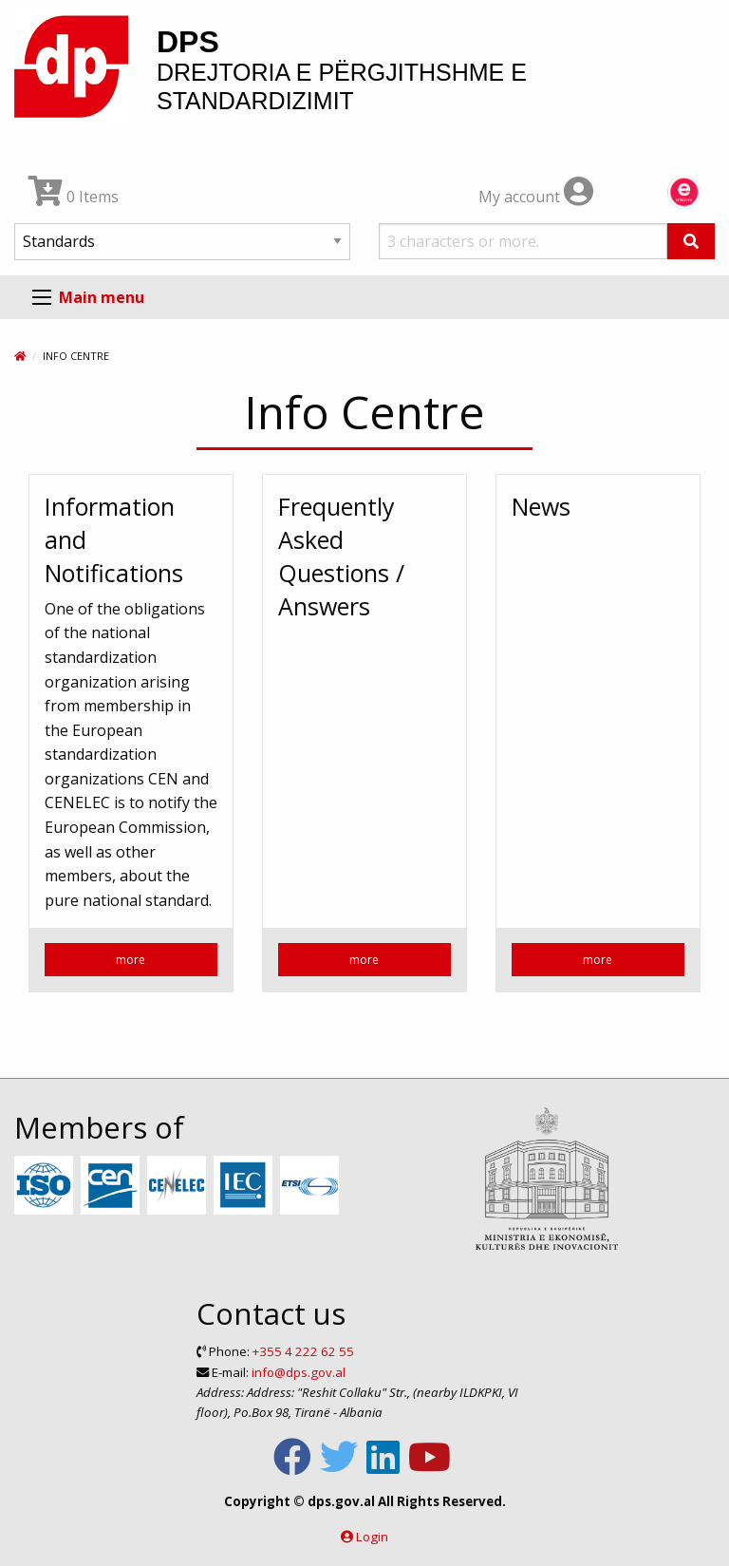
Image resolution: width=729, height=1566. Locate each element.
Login (372, 1536)
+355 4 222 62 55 (303, 1351)
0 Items (73, 196)
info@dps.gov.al (299, 1372)
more (130, 960)
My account (535, 196)
